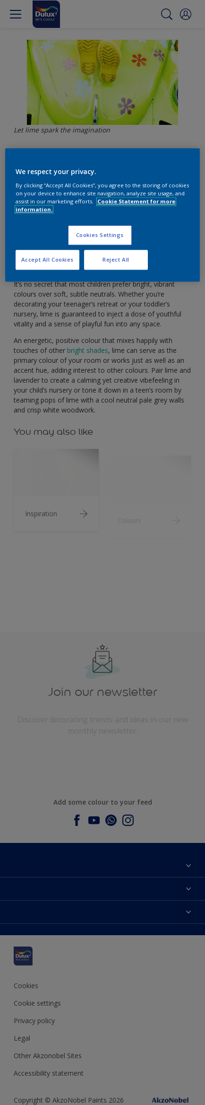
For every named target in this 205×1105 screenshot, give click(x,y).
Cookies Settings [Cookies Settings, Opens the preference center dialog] (100, 235)
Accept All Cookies (47, 259)
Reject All (115, 259)
